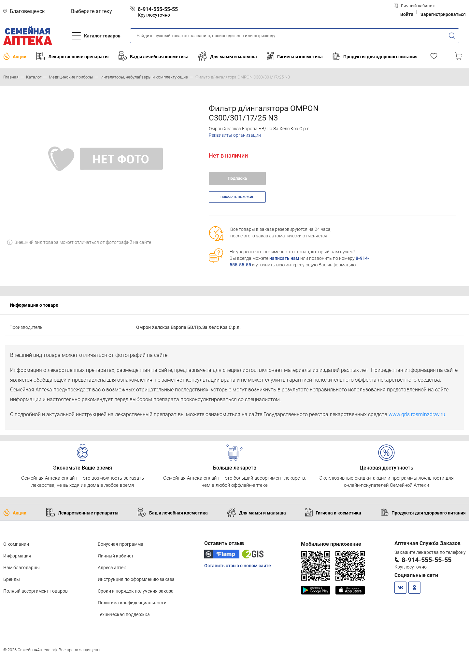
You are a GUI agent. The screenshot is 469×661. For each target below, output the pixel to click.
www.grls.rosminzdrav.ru (417, 414)
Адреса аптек (112, 567)
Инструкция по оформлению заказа (136, 579)
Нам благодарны (21, 567)
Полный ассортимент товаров (35, 591)
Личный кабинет (116, 555)
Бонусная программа (120, 544)
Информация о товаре (34, 305)
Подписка (237, 178)
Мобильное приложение (331, 544)
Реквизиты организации (235, 135)
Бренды (11, 579)
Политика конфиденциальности (132, 602)
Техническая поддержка (124, 614)
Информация (17, 555)
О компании (16, 544)
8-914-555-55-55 (426, 560)
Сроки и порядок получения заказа (136, 591)
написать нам (284, 258)
